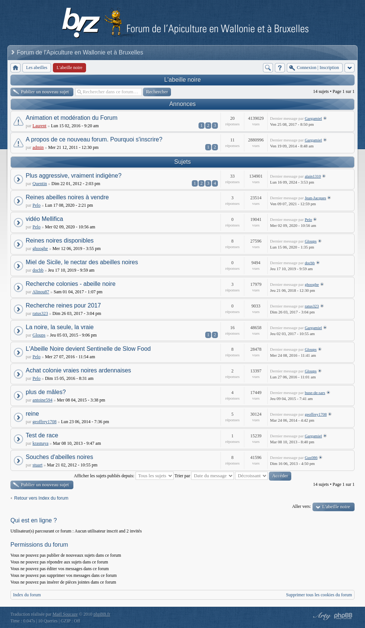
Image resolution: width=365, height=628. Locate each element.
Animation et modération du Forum (71, 118)
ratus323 (40, 313)
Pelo (36, 205)
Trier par (204, 475)
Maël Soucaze (65, 614)
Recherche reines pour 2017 (63, 305)
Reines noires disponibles (59, 240)
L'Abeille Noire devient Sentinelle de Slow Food (88, 349)
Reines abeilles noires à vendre (67, 197)
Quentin (39, 183)
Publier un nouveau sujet (45, 91)
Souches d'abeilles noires (59, 457)
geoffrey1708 (44, 421)
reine (32, 413)
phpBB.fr (101, 614)
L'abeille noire (182, 79)
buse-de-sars (315, 392)
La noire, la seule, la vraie (59, 327)
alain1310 (313, 176)
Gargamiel (313, 118)
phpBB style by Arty (321, 616)
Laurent (39, 125)
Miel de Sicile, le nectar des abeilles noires (82, 262)
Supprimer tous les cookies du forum (319, 594)
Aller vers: (301, 506)
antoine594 (42, 400)
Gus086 (311, 457)
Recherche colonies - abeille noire (70, 284)
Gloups (311, 241)
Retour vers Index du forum (41, 498)
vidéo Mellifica (44, 219)
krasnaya (40, 443)
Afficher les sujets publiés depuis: (123, 475)
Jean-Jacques (315, 198)
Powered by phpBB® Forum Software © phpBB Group (343, 616)
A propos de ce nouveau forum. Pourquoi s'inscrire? (94, 139)
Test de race (42, 435)
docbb (37, 270)
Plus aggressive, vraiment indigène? (73, 175)
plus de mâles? (46, 392)
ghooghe (40, 248)
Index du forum (27, 594)
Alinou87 (40, 291)
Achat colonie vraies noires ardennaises (78, 370)
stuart (37, 465)
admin (38, 147)
